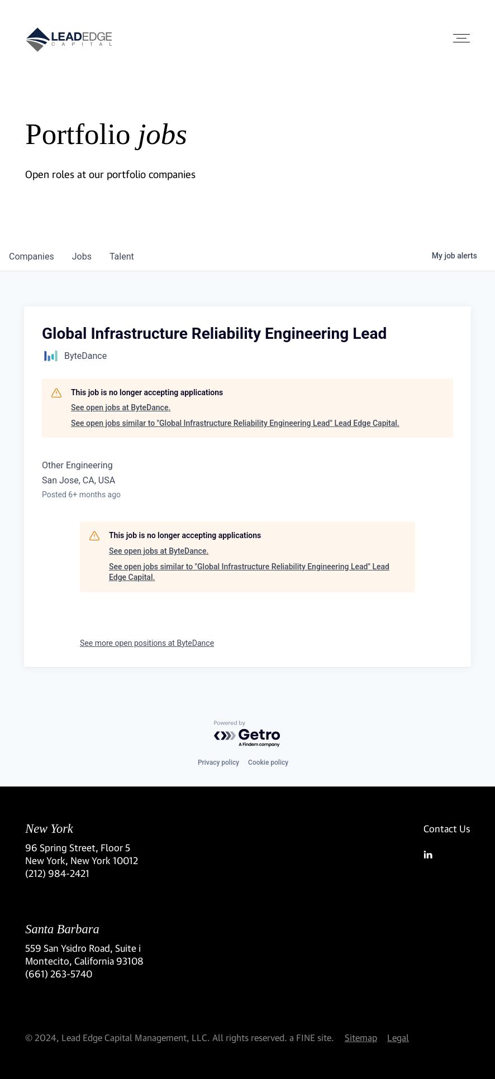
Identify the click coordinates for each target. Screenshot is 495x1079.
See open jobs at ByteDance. (120, 407)
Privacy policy (218, 762)
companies (31, 256)
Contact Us (446, 829)
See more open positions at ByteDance (147, 643)
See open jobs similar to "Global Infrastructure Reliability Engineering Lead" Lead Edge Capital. (235, 423)
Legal (398, 1037)
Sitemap (361, 1037)
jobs (82, 256)
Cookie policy (268, 762)
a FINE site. (311, 1037)
